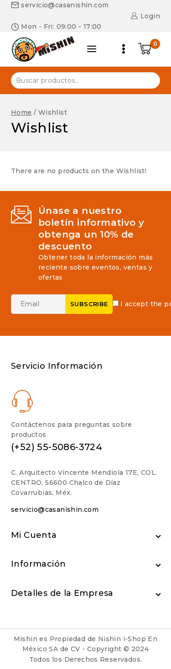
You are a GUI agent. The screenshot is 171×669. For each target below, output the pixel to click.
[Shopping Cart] (149, 49)
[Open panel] (91, 49)
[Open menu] (123, 48)
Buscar (147, 79)
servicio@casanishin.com (54, 509)
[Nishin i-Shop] (43, 49)
